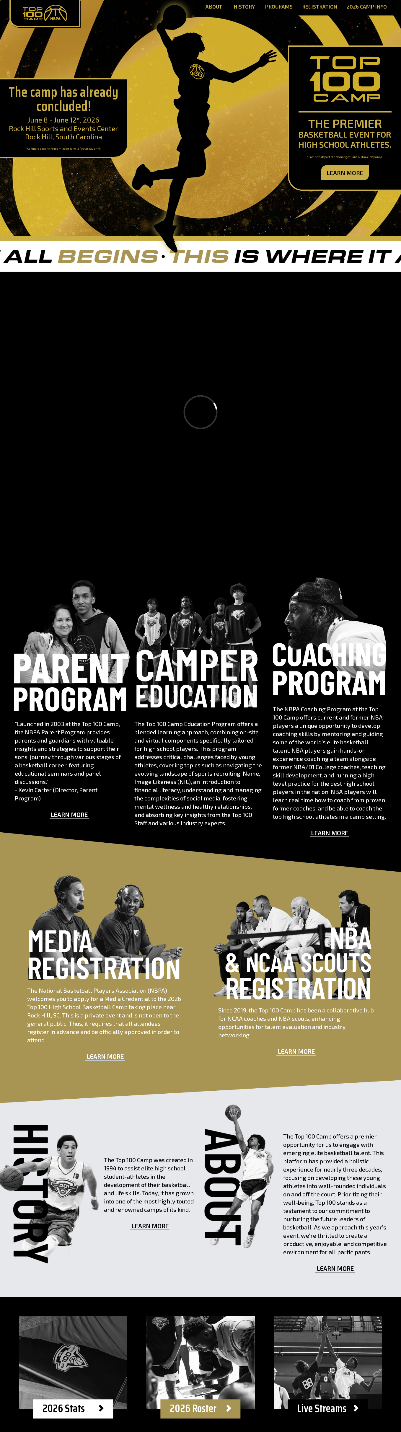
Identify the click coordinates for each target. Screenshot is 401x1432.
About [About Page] (214, 7)
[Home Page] (44, 13)
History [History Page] (244, 7)
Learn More (345, 172)
